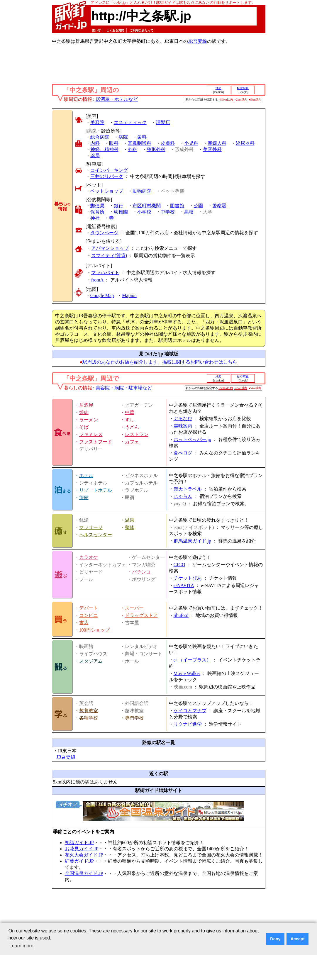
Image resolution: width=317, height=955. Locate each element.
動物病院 (142, 191)
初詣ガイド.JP (79, 842)
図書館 (177, 205)
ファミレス (91, 434)
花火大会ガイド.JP (84, 854)
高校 (189, 211)
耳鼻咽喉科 (139, 143)
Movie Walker (187, 673)
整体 (129, 527)
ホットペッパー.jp (192, 439)
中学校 (168, 211)
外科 (132, 149)
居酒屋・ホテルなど (117, 99)
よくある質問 (115, 30)
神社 (95, 218)
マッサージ (91, 527)
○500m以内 (225, 99)
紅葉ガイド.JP (79, 861)
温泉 (129, 520)
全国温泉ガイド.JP (84, 873)
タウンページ (104, 232)
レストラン (136, 434)
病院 (123, 137)
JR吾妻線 (197, 41)
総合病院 (99, 137)
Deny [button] (275, 939)
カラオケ (88, 557)
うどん (132, 427)
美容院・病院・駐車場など (124, 387)
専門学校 (134, 717)
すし (129, 419)
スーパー (134, 607)
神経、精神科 (104, 149)
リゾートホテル (95, 490)
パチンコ (141, 571)
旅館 (84, 497)
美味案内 (183, 425)
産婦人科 (217, 143)
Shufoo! (181, 615)
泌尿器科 (245, 143)
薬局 (95, 155)
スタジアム (91, 661)
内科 (95, 143)
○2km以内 (240, 99)
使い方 (96, 30)
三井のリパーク (106, 176)
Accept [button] (298, 939)
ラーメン (88, 419)
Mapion (129, 295)
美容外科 (212, 149)
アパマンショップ (110, 248)
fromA (97, 279)
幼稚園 (121, 211)
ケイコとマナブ (190, 710)
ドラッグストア (141, 615)
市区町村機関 (147, 205)
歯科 (142, 137)
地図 (218, 88)
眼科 (113, 143)
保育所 (97, 211)
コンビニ (88, 615)
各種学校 (88, 717)
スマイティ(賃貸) (109, 255)
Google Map (102, 295)
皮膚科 (168, 143)
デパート (88, 607)
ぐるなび (183, 418)
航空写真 (243, 88)
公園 (198, 205)
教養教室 (88, 710)
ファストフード (95, 441)
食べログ (183, 452)
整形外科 (156, 149)
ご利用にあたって (141, 30)
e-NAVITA (184, 585)
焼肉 (84, 412)
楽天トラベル (188, 488)
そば (84, 427)
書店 (84, 622)
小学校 (144, 211)
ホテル (86, 475)
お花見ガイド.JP (82, 848)
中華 (129, 412)
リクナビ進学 (188, 724)
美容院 (97, 122)
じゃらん (183, 496)
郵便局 (97, 205)
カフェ (132, 441)
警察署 (219, 205)
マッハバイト (105, 272)
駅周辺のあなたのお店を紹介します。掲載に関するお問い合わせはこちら (159, 361)
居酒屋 (86, 405)
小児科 (191, 143)
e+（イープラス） (192, 659)
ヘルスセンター (95, 534)
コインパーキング (109, 170)
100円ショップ (94, 629)
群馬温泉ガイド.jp (192, 540)
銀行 (118, 205)
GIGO (179, 564)
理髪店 (163, 122)
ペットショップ (106, 191)
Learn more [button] (21, 945)
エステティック (130, 122)
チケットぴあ (188, 578)
